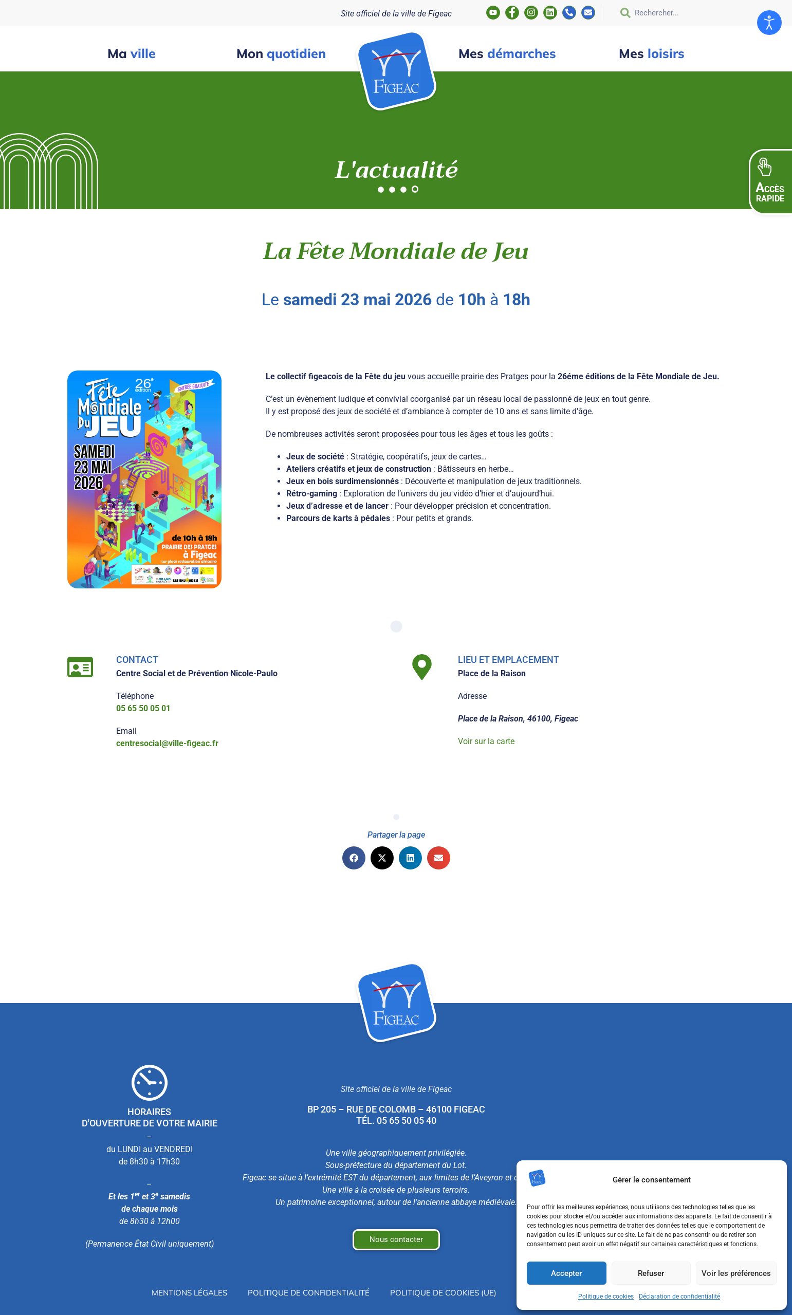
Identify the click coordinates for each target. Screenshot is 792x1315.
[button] (770, 182)
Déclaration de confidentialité (679, 1296)
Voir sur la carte (486, 741)
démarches (507, 53)
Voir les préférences (736, 1273)
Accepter (566, 1273)
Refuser (651, 1273)
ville (131, 53)
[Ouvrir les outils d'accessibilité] (769, 22)
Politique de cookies (606, 1296)
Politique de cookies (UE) (445, 1293)
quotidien (281, 53)
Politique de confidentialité (305, 1293)
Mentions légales (180, 1293)
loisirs (652, 53)
